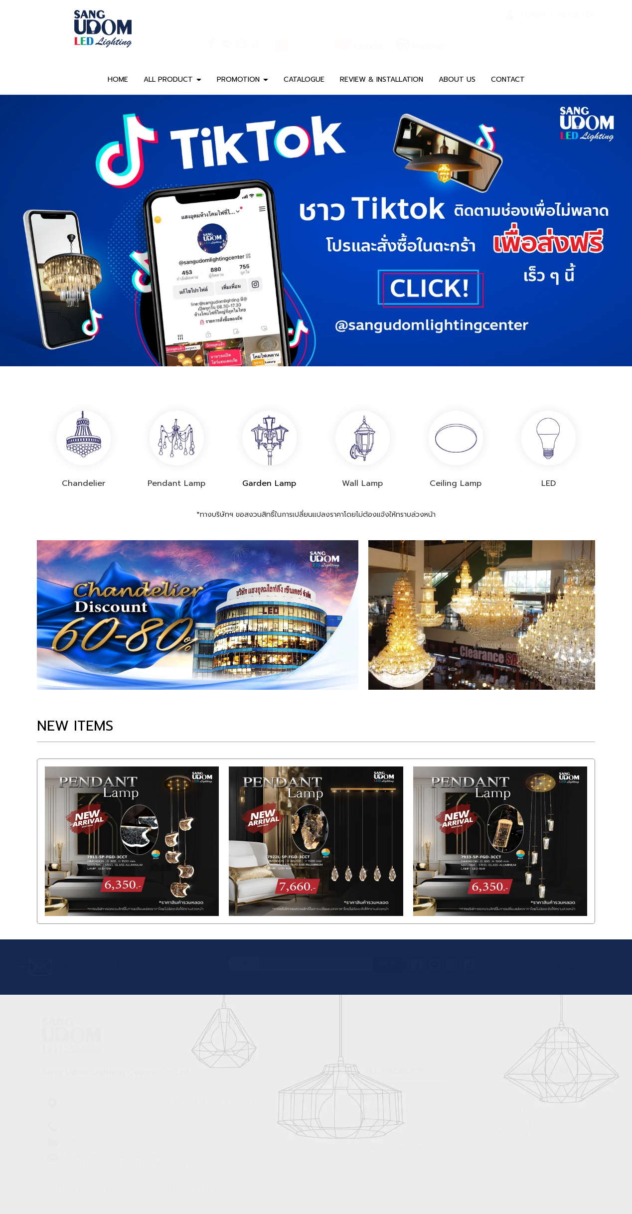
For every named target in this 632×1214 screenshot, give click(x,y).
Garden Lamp (270, 483)
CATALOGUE (304, 79)
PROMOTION (242, 79)
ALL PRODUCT (172, 79)
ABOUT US (457, 79)
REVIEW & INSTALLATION (381, 79)
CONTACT (508, 79)
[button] (47, 230)
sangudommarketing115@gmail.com (143, 1165)
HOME (118, 79)
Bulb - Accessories (395, 1147)
